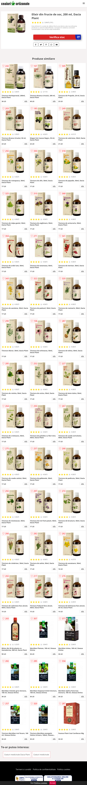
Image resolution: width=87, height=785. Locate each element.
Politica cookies (63, 769)
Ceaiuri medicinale (41, 754)
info (25, 101)
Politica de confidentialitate (44, 769)
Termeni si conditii (23, 769)
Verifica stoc (65, 37)
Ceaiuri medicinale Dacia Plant (17, 754)
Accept (53, 783)
